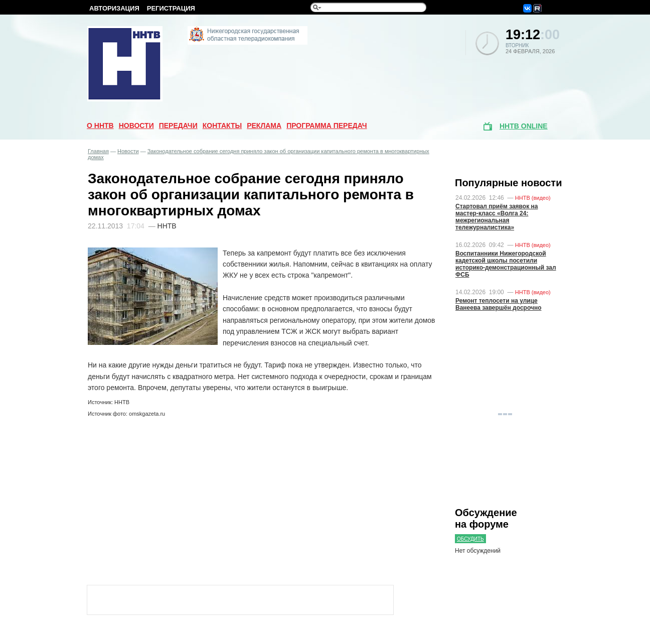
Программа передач (326, 125)
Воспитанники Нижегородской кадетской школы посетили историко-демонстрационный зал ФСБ (505, 264)
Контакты (222, 125)
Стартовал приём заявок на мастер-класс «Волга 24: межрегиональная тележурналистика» (496, 217)
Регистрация (171, 8)
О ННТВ (100, 125)
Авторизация (114, 8)
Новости (136, 125)
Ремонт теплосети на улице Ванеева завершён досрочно (498, 304)
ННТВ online (524, 126)
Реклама (264, 125)
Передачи (178, 125)
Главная (98, 151)
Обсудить (470, 539)
